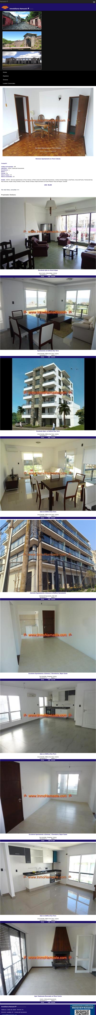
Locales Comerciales (9, 83)
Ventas (5, 72)
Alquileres (6, 76)
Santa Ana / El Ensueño (10, 87)
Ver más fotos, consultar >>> (10, 189)
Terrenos (5, 79)
